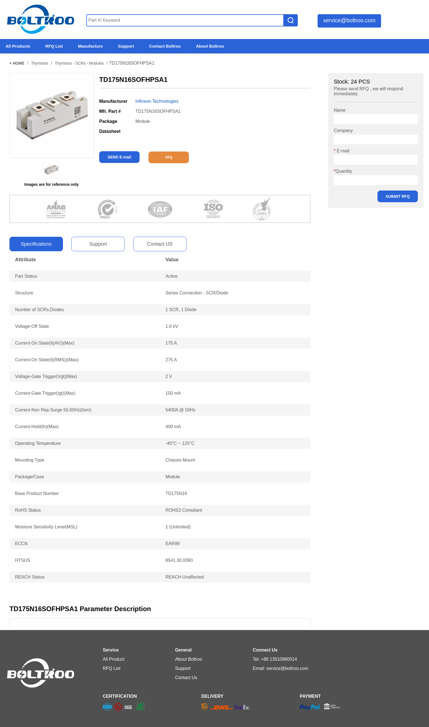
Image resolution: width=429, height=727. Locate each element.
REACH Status (30, 577)
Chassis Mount (180, 460)
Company (343, 130)
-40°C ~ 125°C (179, 443)
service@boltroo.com (349, 20)
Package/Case (29, 476)
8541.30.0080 (179, 560)
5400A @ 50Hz (180, 410)
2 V (168, 376)
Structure (24, 293)
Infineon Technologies (157, 101)
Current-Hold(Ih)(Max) (36, 426)
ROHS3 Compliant (183, 510)
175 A (171, 343)
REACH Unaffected (184, 577)
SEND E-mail (119, 157)
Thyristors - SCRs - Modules (79, 63)
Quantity (343, 171)
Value (172, 259)
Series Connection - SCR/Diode (196, 293)
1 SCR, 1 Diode (180, 309)
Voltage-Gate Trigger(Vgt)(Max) (46, 376)
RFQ (168, 157)
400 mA (173, 426)
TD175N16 (176, 493)
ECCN (21, 543)
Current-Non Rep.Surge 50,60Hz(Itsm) (53, 410)
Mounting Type (29, 460)
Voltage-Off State (32, 326)
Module (172, 476)
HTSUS (22, 560)
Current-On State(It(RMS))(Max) (47, 359)
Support (98, 244)
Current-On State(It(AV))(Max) (44, 343)
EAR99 (172, 543)
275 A (171, 359)
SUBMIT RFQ (398, 196)
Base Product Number (37, 493)
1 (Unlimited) (178, 526)
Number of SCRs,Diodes (39, 309)
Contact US (160, 244)
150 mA (173, 393)
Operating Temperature (38, 443)
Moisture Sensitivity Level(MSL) (46, 526)
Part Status (26, 276)
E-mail (341, 150)
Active (171, 276)
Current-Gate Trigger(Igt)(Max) (45, 393)
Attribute (25, 259)
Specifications (36, 244)
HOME (19, 63)
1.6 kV (171, 326)
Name (340, 110)
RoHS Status (28, 510)
